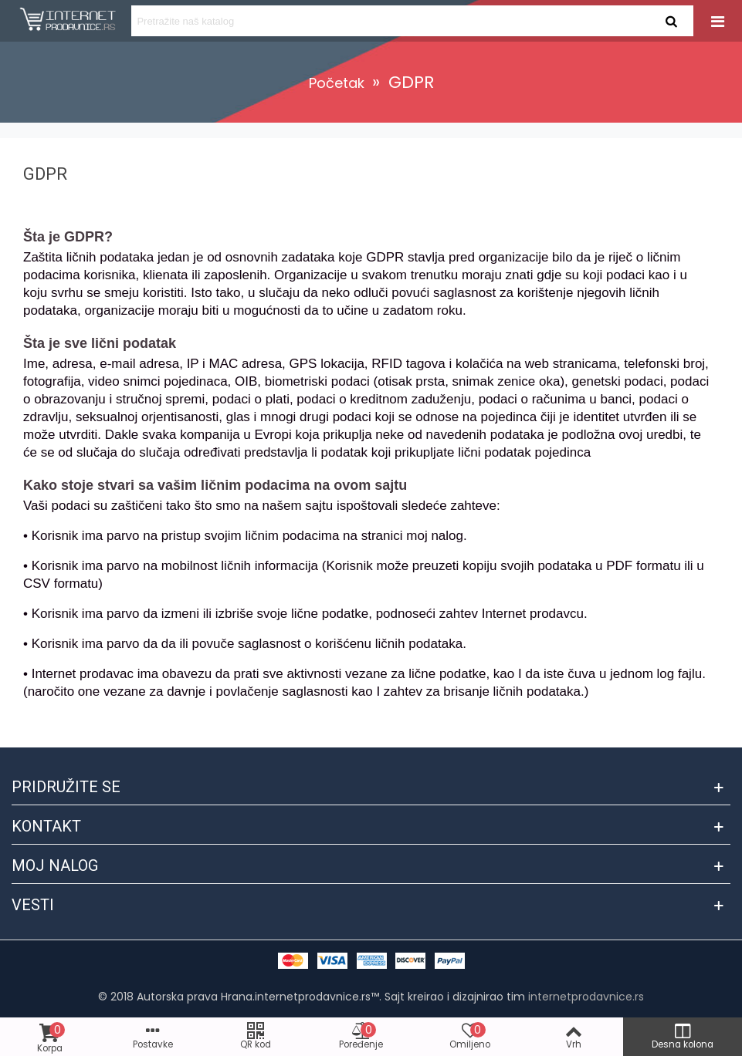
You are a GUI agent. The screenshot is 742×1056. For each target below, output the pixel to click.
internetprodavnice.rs (586, 996)
